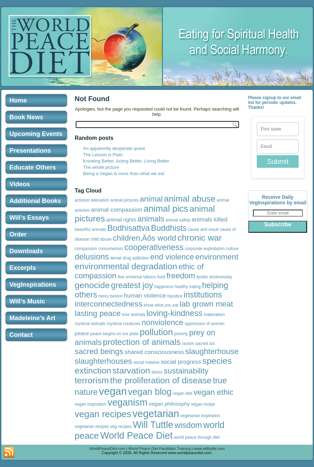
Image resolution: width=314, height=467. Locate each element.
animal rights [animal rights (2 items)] (121, 220)
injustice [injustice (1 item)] (174, 296)
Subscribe (277, 224)
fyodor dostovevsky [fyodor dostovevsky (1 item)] (214, 276)
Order (18, 234)
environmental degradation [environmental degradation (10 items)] (126, 266)
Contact (21, 334)
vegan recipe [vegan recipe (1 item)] (203, 404)
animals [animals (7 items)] (150, 218)
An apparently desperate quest (114, 148)
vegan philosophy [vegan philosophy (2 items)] (169, 404)
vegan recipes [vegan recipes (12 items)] (103, 414)
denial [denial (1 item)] (115, 258)
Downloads (26, 251)
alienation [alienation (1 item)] (100, 200)
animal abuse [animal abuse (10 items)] (190, 198)
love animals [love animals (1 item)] (133, 314)
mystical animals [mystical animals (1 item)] (90, 323)
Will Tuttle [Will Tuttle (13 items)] (153, 425)
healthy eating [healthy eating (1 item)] (188, 286)
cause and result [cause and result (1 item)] (203, 229)
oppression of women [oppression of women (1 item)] (204, 323)
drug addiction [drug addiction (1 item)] (136, 258)
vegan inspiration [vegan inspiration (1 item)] (90, 404)
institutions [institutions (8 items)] (203, 294)
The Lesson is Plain (102, 154)
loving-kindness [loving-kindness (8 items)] (174, 313)
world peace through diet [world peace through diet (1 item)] (196, 437)
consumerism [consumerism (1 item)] (110, 248)
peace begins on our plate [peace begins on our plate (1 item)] (114, 333)
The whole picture (101, 167)
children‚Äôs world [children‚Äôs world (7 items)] (144, 238)
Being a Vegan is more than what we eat (123, 173)
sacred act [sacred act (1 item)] (205, 343)
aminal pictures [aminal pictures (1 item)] (124, 200)
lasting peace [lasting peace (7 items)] (98, 313)
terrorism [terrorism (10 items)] (92, 380)
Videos (19, 184)
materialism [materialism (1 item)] (214, 314)
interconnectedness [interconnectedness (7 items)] (108, 304)
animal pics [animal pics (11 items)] (166, 208)
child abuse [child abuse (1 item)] (101, 239)
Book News (26, 117)
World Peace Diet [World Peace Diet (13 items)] (136, 435)
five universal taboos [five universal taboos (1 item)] (137, 276)
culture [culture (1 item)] (232, 248)
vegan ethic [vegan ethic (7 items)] (214, 392)
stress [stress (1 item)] (157, 372)
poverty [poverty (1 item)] (181, 333)
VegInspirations (32, 284)
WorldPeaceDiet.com (107, 448)
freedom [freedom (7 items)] (180, 275)
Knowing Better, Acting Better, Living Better (126, 161)
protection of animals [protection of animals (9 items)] (142, 342)
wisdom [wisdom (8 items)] (188, 425)
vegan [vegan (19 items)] (113, 391)
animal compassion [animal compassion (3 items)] (116, 209)
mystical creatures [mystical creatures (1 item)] (124, 323)
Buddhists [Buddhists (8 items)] (169, 228)
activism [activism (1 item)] (82, 200)
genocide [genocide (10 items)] (92, 285)
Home (18, 100)
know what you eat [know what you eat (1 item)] (161, 305)
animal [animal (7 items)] (151, 199)
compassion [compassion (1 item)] (86, 248)
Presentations (30, 150)
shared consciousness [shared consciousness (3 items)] (154, 351)
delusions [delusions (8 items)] (92, 256)
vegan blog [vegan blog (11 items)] (150, 392)
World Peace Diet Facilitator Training (159, 448)
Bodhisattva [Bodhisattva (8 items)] (128, 228)
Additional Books (35, 200)
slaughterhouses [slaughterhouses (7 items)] (103, 361)
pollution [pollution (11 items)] (156, 332)
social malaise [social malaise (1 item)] (146, 362)
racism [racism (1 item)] (188, 343)
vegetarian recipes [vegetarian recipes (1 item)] (92, 426)
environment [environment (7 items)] (216, 257)
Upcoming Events (35, 133)
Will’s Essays (29, 217)
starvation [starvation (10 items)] (131, 370)
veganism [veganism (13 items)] (127, 402)
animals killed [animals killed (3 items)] (209, 219)
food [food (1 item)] (161, 276)
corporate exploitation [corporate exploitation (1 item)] (205, 248)
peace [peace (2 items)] (82, 333)
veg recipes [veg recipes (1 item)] (121, 426)
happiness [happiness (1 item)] (163, 286)
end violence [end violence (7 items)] (172, 257)
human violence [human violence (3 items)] (145, 295)
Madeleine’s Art (32, 318)
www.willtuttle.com (209, 448)
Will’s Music (27, 301)
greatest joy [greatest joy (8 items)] (132, 285)
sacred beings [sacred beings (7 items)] (99, 351)
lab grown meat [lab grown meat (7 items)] (206, 304)
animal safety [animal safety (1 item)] (178, 220)
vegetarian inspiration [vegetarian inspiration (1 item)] (200, 415)
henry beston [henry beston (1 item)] (110, 296)
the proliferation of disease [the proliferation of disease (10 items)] (161, 380)
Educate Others (32, 167)
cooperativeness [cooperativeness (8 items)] (154, 247)
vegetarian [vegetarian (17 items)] (156, 413)
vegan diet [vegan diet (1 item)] (182, 393)
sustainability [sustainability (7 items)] (186, 371)
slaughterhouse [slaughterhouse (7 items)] (212, 351)
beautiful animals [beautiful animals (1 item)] (90, 229)
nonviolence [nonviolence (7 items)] (163, 322)
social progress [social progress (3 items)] (181, 361)
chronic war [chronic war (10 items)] (200, 237)
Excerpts (22, 267)
